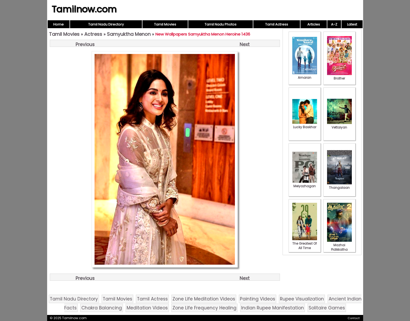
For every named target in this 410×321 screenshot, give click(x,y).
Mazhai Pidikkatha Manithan (339, 247)
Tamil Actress (276, 24)
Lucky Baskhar (304, 124)
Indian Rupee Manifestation (272, 308)
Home (58, 24)
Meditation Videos (147, 308)
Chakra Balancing (101, 308)
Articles (313, 24)
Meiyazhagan (304, 183)
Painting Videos (257, 299)
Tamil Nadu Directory (106, 24)
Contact (354, 318)
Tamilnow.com (84, 9)
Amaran (304, 75)
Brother (339, 76)
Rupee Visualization (302, 299)
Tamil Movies (165, 24)
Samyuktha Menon (129, 34)
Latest (352, 24)
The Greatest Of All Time (304, 243)
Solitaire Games (327, 308)
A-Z (334, 24)
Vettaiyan (339, 125)
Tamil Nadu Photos (220, 24)
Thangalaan (339, 185)
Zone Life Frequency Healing (204, 308)
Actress (93, 34)
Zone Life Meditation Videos (203, 299)
